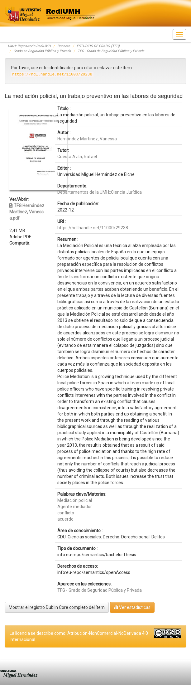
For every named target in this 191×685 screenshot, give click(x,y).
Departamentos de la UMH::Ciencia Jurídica (99, 192)
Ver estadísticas (132, 607)
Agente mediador (74, 506)
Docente (63, 46)
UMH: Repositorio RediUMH (29, 46)
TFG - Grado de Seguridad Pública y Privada (111, 51)
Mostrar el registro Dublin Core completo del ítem (57, 607)
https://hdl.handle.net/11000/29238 (92, 227)
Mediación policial (74, 500)
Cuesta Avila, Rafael (77, 156)
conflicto (65, 512)
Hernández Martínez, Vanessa (87, 138)
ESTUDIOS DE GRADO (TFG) (98, 46)
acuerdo (65, 519)
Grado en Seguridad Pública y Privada (42, 51)
